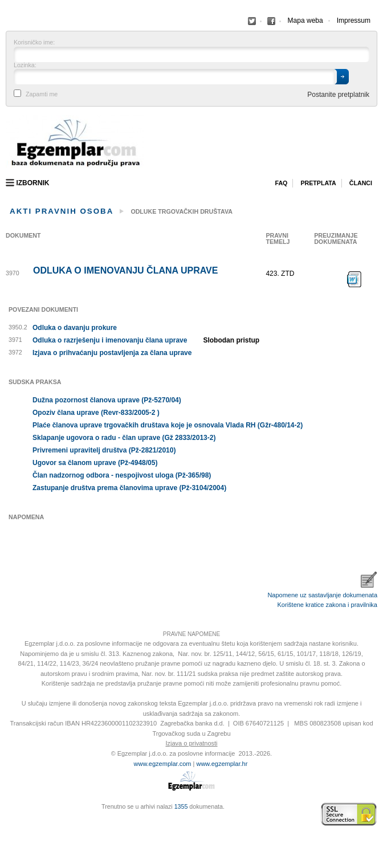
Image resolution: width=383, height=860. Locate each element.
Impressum (353, 21)
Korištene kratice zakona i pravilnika (327, 604)
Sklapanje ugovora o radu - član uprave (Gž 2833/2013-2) (123, 438)
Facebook (252, 21)
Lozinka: (25, 65)
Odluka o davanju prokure (74, 328)
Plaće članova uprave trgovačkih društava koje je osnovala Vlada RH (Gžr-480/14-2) (167, 425)
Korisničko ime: (34, 42)
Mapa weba (305, 21)
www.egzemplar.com (163, 763)
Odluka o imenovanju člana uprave (125, 270)
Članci (360, 183)
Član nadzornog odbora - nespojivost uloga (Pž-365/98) (121, 475)
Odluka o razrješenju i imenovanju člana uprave (109, 340)
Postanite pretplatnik (338, 94)
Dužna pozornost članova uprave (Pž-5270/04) (106, 400)
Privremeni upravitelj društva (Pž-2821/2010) (104, 450)
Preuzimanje (354, 279)
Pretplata (318, 183)
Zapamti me (42, 94)
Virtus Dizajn (8, 820)
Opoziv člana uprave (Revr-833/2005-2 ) (96, 413)
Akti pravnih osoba (61, 211)
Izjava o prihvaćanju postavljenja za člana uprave (112, 353)
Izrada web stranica (8, 814)
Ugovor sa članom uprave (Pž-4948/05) (94, 463)
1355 (181, 806)
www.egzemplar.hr (221, 763)
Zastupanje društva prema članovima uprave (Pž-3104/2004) (129, 488)
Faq (281, 183)
